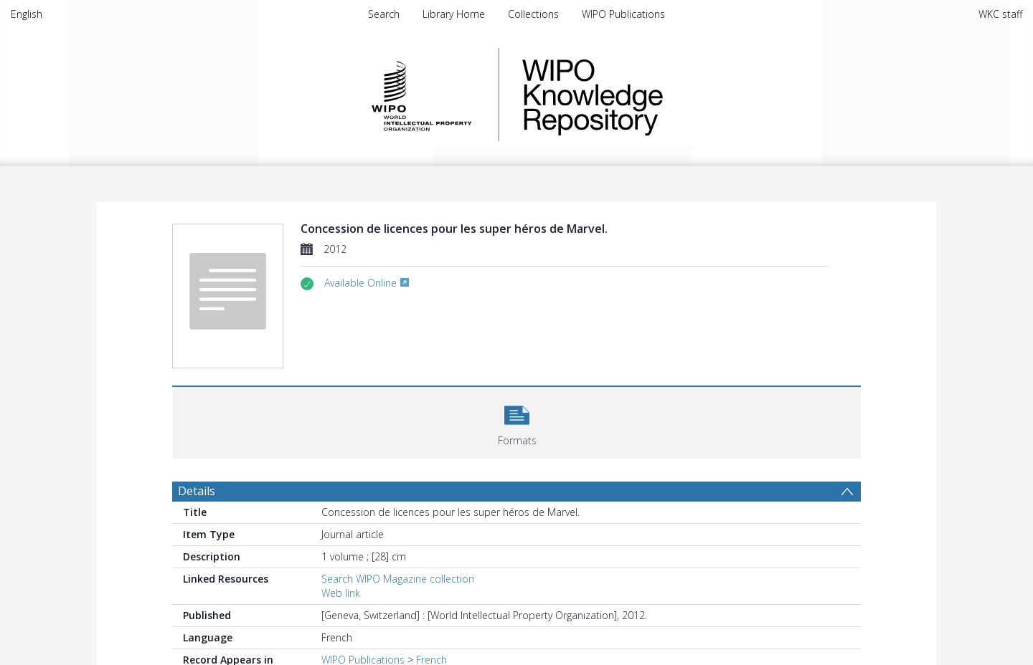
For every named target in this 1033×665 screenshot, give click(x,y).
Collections (533, 14)
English (26, 14)
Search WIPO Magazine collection (397, 578)
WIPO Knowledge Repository (651, 94)
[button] (517, 421)
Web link (340, 593)
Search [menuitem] (384, 14)
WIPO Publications (623, 14)
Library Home (454, 14)
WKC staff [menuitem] (1000, 14)
